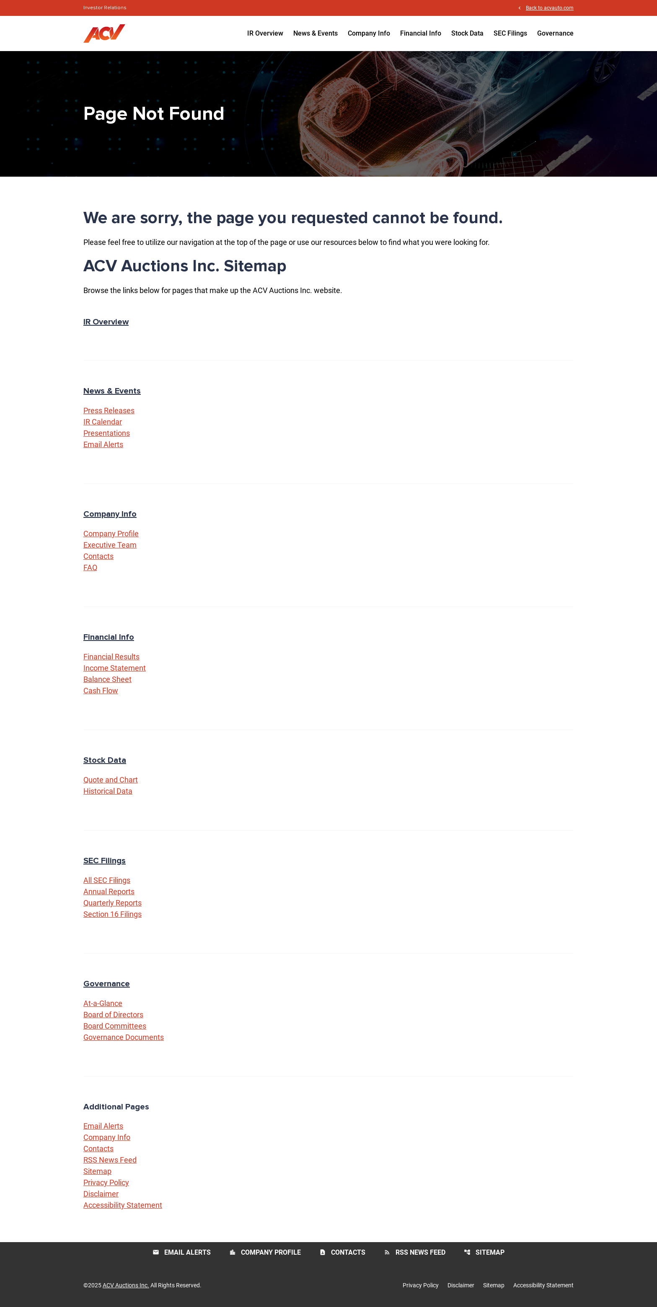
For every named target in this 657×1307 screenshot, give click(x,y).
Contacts (98, 556)
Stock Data (467, 33)
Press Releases (109, 410)
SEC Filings (510, 33)
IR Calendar (102, 421)
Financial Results (111, 656)
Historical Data (107, 791)
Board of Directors (113, 1014)
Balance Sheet (107, 679)
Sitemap (97, 1171)
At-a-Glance (102, 1003)
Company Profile (111, 533)
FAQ (90, 567)
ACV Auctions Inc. (126, 1285)
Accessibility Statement (122, 1205)
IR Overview (265, 33)
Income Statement (114, 668)
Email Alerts (103, 444)
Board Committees (114, 1025)
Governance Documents (123, 1037)
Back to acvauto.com (550, 7)
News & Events (315, 33)
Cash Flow (100, 690)
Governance (555, 33)
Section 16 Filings (112, 914)
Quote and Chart (110, 779)
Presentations (106, 433)
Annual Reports (109, 891)
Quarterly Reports (112, 902)
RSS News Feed (110, 1159)
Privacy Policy (106, 1182)
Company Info (369, 33)
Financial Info (420, 33)
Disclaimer (101, 1193)
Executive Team (110, 544)
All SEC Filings (106, 880)
